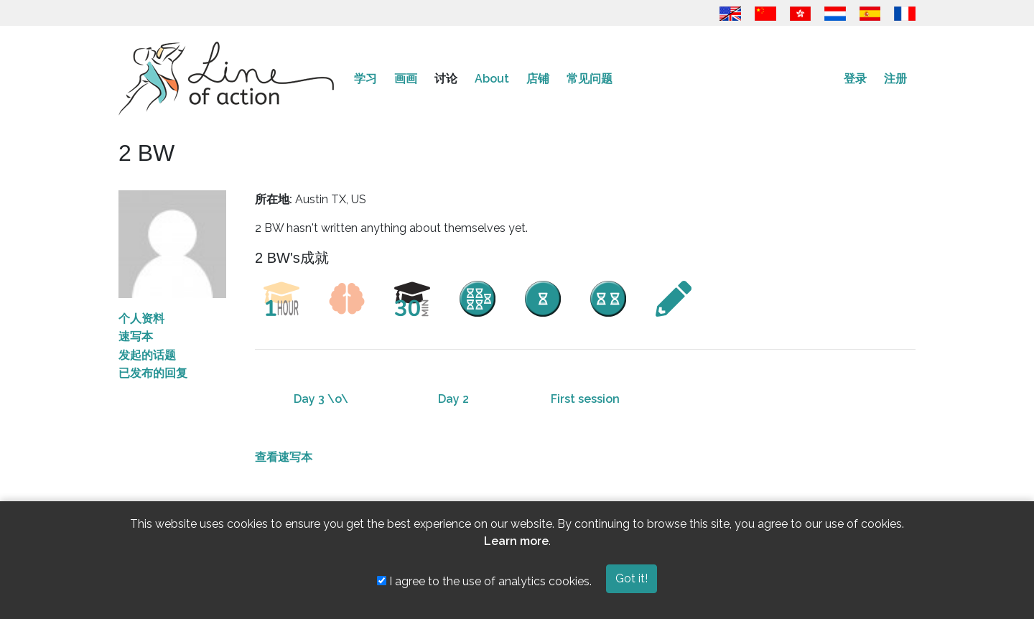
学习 (365, 78)
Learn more (516, 541)
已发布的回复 (152, 373)
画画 (405, 78)
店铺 (537, 78)
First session (585, 399)
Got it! (631, 578)
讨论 (445, 78)
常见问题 (590, 78)
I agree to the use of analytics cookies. (484, 581)
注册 (895, 78)
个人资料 (141, 318)
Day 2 (453, 399)
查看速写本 (283, 457)
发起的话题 (147, 355)
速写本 (135, 336)
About (492, 78)
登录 (855, 78)
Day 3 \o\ (321, 399)
